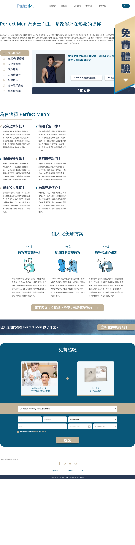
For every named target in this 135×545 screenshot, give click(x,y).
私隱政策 (43, 493)
